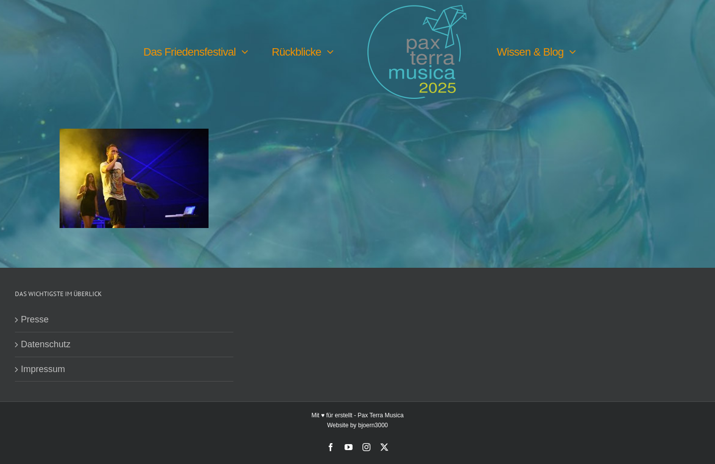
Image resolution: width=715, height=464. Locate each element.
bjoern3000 (373, 425)
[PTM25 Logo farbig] (417, 9)
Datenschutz (46, 344)
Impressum (43, 369)
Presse (35, 319)
